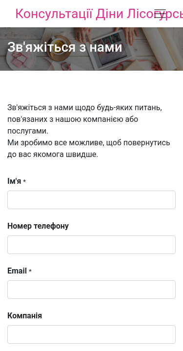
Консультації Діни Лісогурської (72, 13)
